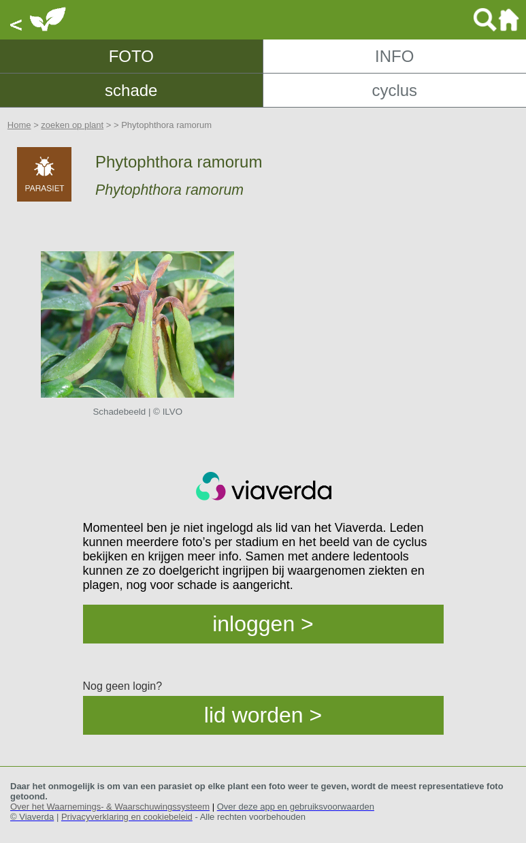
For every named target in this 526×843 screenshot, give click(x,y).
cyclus (394, 90)
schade (131, 90)
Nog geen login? (123, 686)
